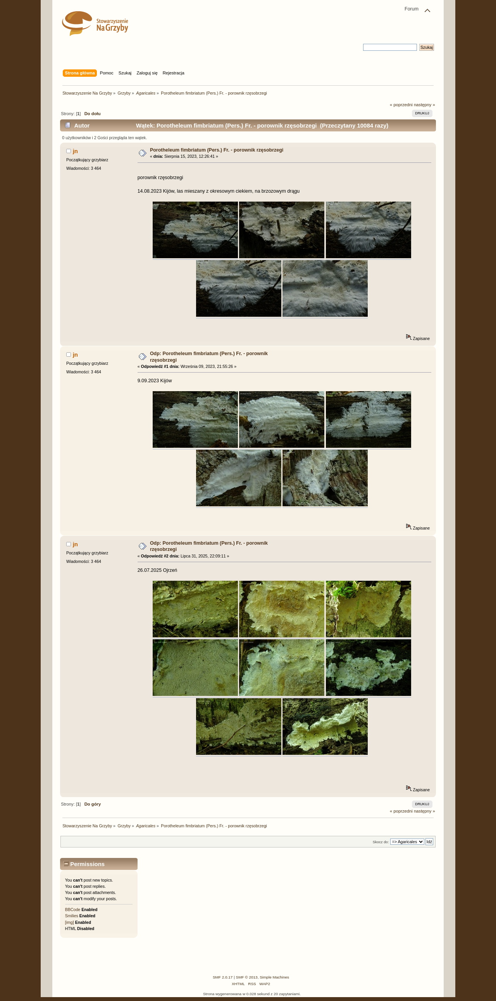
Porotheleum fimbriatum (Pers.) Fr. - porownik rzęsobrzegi (216, 150)
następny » (424, 104)
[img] (69, 922)
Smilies (71, 915)
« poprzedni (401, 104)
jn (75, 151)
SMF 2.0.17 (223, 977)
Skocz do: (381, 842)
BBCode (72, 909)
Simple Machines (274, 977)
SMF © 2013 (247, 977)
